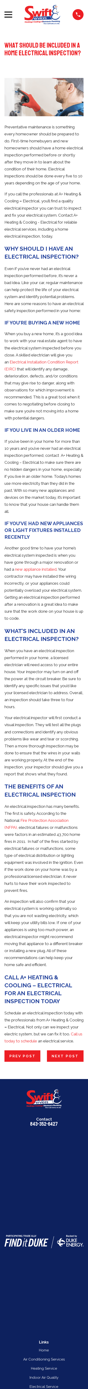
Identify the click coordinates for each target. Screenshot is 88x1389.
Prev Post (22, 1056)
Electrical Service (44, 1387)
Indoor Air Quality (44, 1377)
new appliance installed (36, 569)
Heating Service (44, 1368)
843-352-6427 (44, 1124)
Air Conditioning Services (44, 1359)
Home (44, 1350)
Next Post (65, 1056)
